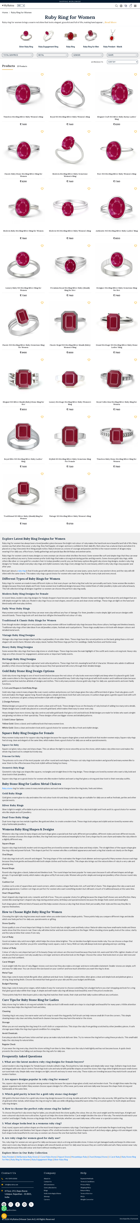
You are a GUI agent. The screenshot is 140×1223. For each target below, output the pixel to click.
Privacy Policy (85, 1184)
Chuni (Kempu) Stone (98, 1157)
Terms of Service (86, 1193)
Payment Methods (87, 1178)
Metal (41, 55)
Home (5, 12)
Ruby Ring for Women (20, 1159)
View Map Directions (9, 1210)
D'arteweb (134, 1219)
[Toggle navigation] (135, 6)
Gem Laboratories (50, 1187)
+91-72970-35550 (11, 1178)
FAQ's (83, 1196)
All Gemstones (49, 1184)
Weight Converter (87, 1199)
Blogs (46, 1190)
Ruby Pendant (8, 1157)
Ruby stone (7, 788)
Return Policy (85, 1190)
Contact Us (48, 1181)
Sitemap (46, 1196)
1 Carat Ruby (114, 1157)
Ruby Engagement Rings (42, 1159)
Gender (76, 55)
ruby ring (22, 571)
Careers (47, 1199)
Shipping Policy (86, 1187)
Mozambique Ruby (79, 1157)
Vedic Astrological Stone (52, 1193)
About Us (47, 1178)
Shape (110, 55)
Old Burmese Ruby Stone (27, 1157)
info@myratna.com (11, 1184)
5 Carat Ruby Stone (47, 1157)
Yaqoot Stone (64, 1157)
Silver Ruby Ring (61, 1159)
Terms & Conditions (87, 1181)
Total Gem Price (10, 55)
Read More (110, 22)
